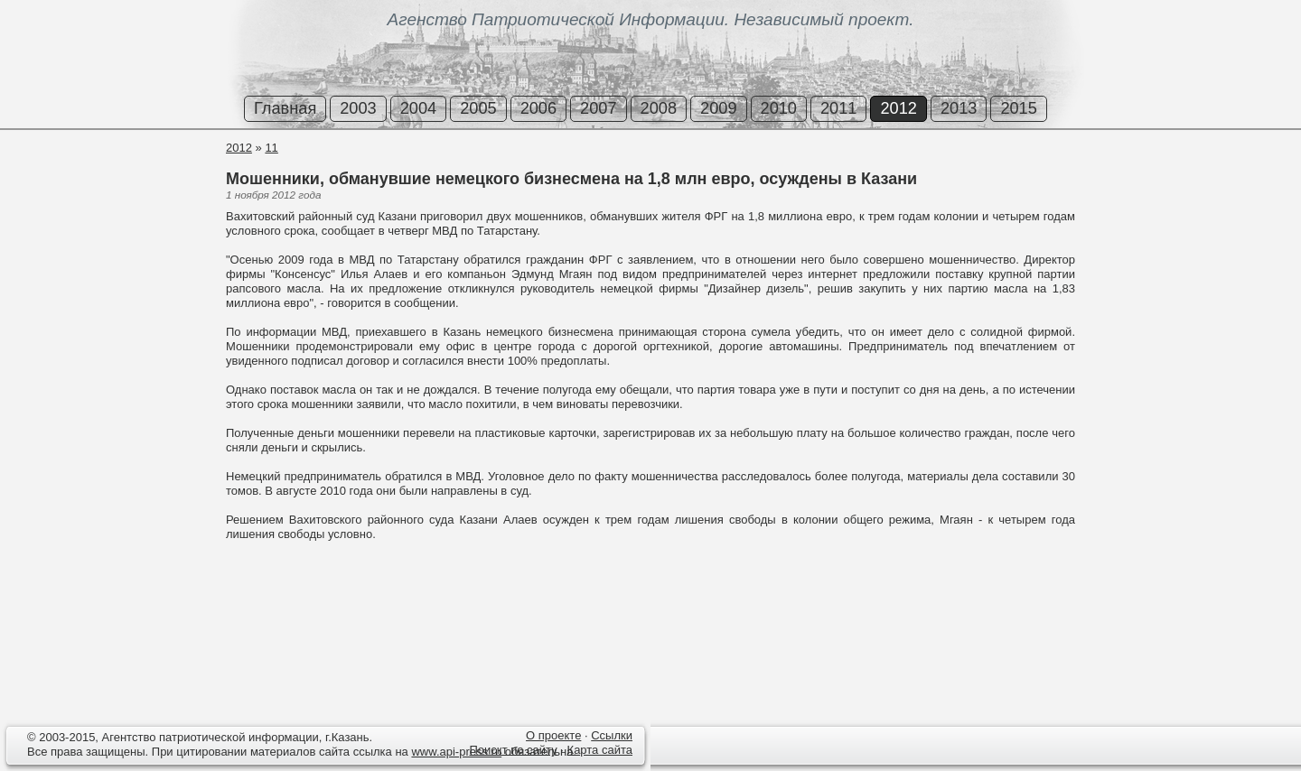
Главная (285, 108)
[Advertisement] (108, 206)
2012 (898, 108)
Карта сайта (599, 750)
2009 (718, 108)
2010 (779, 108)
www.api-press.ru (456, 751)
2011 (838, 108)
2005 (478, 108)
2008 (659, 108)
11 (271, 147)
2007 (598, 108)
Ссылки (611, 735)
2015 (1018, 108)
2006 (538, 108)
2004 (418, 108)
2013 (959, 108)
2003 (358, 108)
